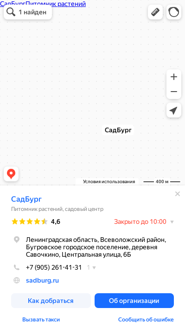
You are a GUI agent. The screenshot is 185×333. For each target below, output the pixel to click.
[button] (155, 12)
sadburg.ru (42, 280)
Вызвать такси (41, 319)
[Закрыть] (177, 193)
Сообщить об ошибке (146, 319)
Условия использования (109, 181)
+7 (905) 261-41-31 (46, 267)
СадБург (26, 199)
